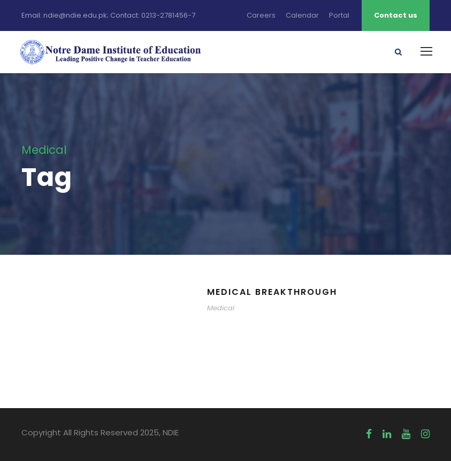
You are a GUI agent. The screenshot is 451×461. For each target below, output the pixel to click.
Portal (339, 15)
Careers (261, 15)
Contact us (395, 15)
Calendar (302, 15)
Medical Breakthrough (272, 292)
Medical (220, 308)
